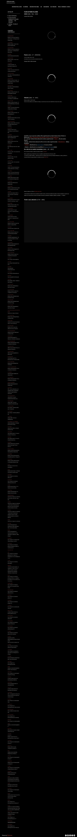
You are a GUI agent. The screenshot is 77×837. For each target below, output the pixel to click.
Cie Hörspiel (25, 6)
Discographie (46, 6)
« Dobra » (56, 139)
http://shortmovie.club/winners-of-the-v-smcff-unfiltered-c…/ (45, 137)
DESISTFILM (46, 157)
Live (41, 6)
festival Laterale (40, 144)
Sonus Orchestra (12, 15)
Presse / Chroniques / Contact (64, 6)
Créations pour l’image (34, 6)
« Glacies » (26, 145)
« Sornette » (45, 151)
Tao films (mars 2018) (37, 191)
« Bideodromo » (61, 142)
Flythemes (9, 835)
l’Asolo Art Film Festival (49, 147)
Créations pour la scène (17, 6)
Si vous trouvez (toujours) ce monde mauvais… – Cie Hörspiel (13, 20)
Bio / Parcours (53, 6)
